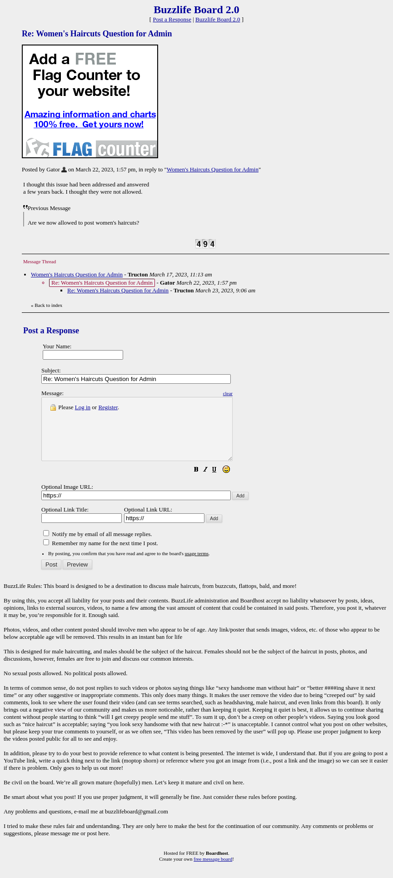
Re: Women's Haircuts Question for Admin (118, 290)
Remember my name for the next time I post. (100, 555)
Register (108, 407)
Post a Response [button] (172, 19)
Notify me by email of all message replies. (97, 546)
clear (250, 393)
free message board (213, 871)
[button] (219, 483)
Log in (82, 407)
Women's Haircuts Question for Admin (213, 169)
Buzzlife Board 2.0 (217, 19)
